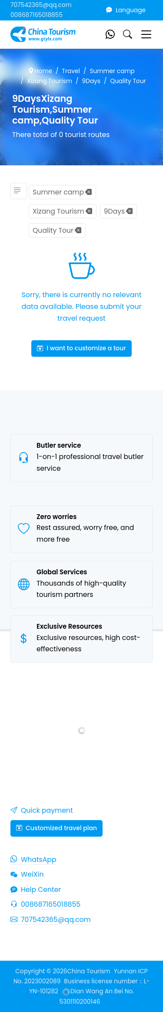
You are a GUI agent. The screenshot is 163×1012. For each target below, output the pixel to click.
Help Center (35, 889)
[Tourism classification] (18, 191)
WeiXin (27, 874)
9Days (91, 81)
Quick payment (41, 810)
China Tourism (88, 971)
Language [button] (126, 10)
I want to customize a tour (81, 348)
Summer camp (112, 71)
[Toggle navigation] (146, 34)
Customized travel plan (56, 828)
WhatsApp (33, 859)
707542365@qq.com (41, 5)
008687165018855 (36, 15)
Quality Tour (128, 81)
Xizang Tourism (49, 81)
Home (40, 71)
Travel (71, 71)
